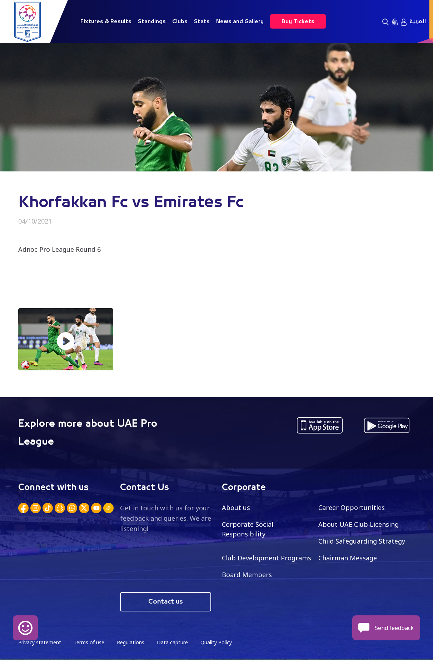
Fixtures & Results (105, 21)
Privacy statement (39, 642)
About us (236, 507)
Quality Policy (216, 642)
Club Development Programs (266, 558)
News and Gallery (240, 21)
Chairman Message (347, 558)
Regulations (130, 642)
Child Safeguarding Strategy (361, 541)
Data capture (172, 642)
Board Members (247, 574)
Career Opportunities (351, 507)
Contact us (165, 602)
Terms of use (89, 642)
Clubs (180, 21)
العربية (417, 21)
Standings (152, 21)
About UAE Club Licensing (358, 524)
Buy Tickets (298, 21)
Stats (202, 21)
